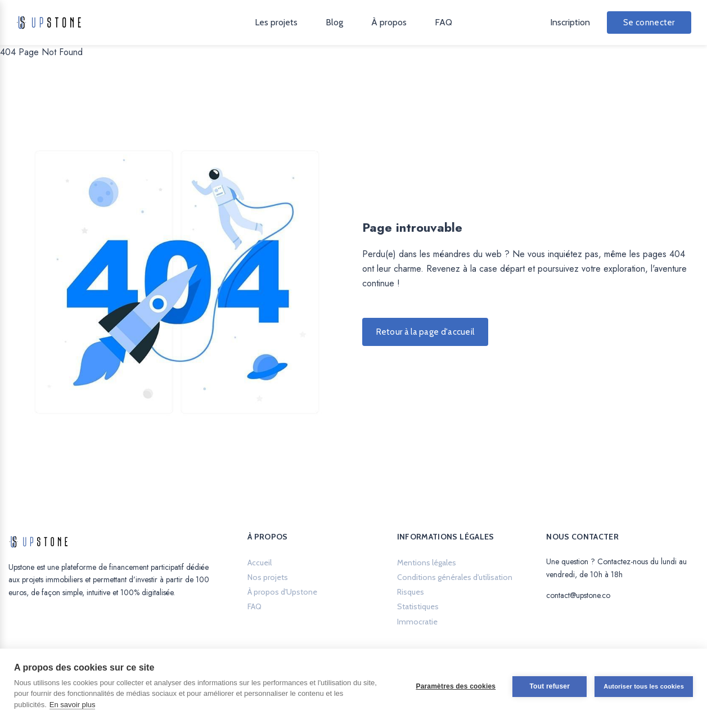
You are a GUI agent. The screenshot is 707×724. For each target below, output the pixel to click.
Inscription (570, 22)
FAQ (443, 22)
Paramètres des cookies (456, 686)
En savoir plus (72, 704)
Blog (334, 22)
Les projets (276, 22)
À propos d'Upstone (282, 592)
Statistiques (418, 606)
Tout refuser (549, 686)
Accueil (259, 562)
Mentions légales (426, 562)
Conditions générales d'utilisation (454, 577)
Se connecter (649, 22)
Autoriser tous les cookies (644, 686)
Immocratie (417, 622)
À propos (389, 22)
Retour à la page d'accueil (425, 332)
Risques (410, 592)
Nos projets (267, 577)
